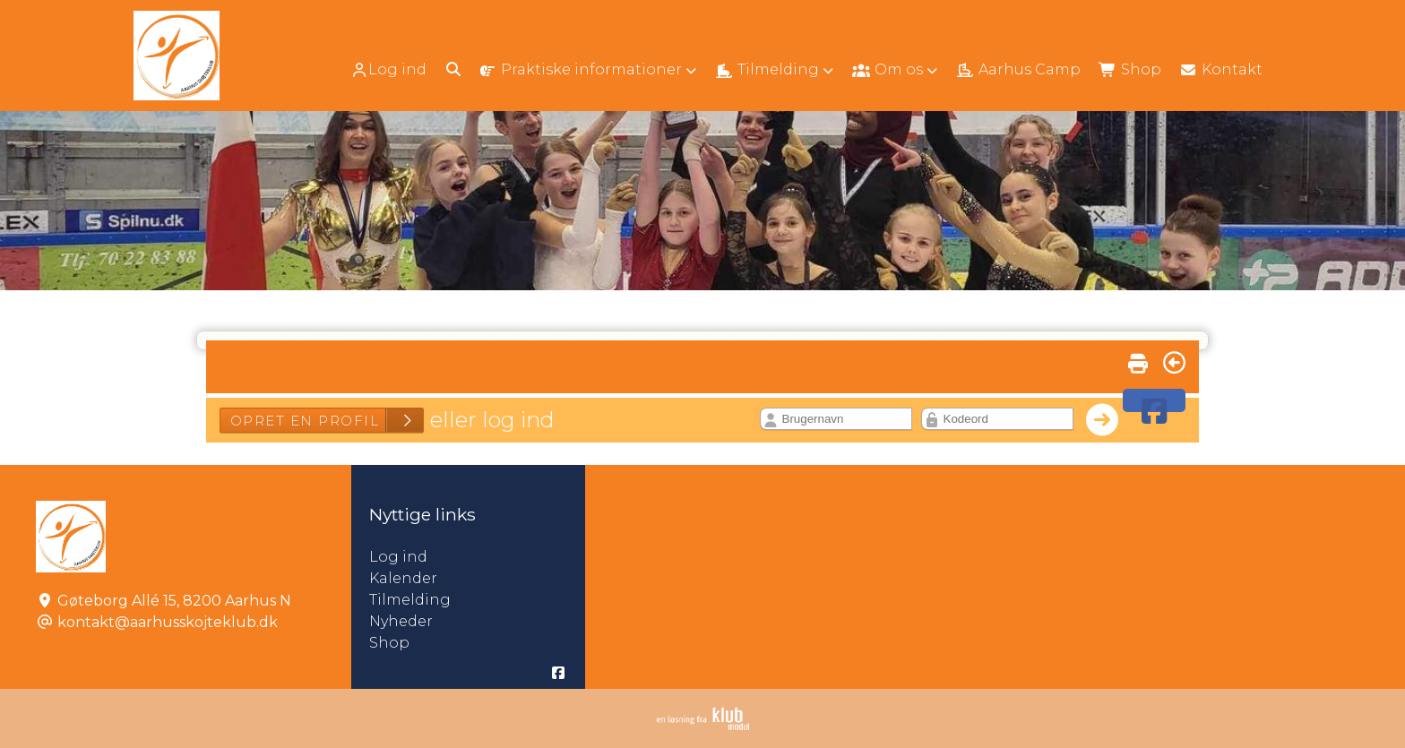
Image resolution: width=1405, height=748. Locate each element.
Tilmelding (410, 599)
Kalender (403, 578)
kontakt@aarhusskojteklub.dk (167, 622)
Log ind (388, 70)
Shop (389, 642)
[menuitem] (390, 69)
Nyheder (401, 621)
